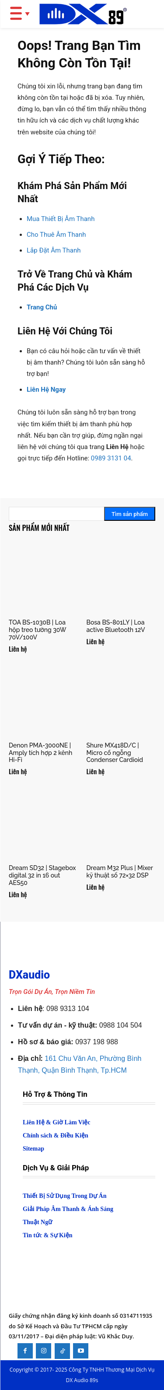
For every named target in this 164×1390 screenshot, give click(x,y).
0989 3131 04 (111, 458)
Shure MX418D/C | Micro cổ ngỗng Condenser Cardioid (115, 753)
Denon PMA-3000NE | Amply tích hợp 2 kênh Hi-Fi (40, 753)
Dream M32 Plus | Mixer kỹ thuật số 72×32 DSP (120, 871)
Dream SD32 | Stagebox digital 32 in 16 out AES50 (42, 875)
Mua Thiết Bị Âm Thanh (60, 219)
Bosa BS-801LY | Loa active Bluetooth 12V (116, 626)
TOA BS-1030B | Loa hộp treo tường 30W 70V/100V (37, 630)
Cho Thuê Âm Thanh (56, 235)
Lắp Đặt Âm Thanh (54, 250)
